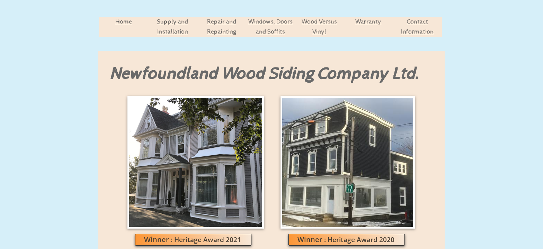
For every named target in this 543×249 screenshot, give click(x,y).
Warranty (368, 21)
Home (123, 21)
